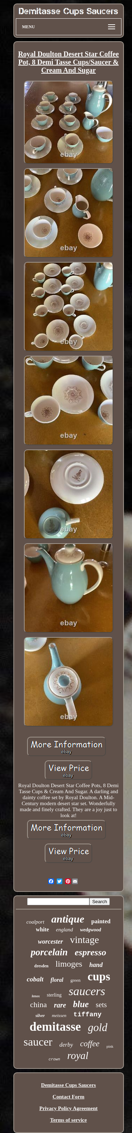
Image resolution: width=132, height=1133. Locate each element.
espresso (90, 952)
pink (109, 1046)
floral (56, 980)
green (75, 980)
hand (96, 964)
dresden (41, 965)
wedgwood (90, 929)
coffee (89, 1043)
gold (97, 1027)
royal (77, 1055)
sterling (54, 995)
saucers (87, 991)
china (38, 1004)
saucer (38, 1041)
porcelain (49, 952)
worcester (50, 941)
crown (54, 1059)
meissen (59, 1015)
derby (66, 1044)
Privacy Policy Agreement (68, 1108)
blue (81, 1004)
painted (101, 921)
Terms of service (68, 1120)
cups (99, 976)
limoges (69, 963)
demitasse (55, 1027)
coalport (35, 922)
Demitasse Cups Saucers (68, 1085)
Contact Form (68, 1097)
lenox (36, 996)
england (64, 929)
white (42, 929)
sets (101, 1004)
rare (60, 1005)
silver (40, 1015)
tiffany (88, 1014)
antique (67, 919)
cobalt (35, 979)
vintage (84, 939)
